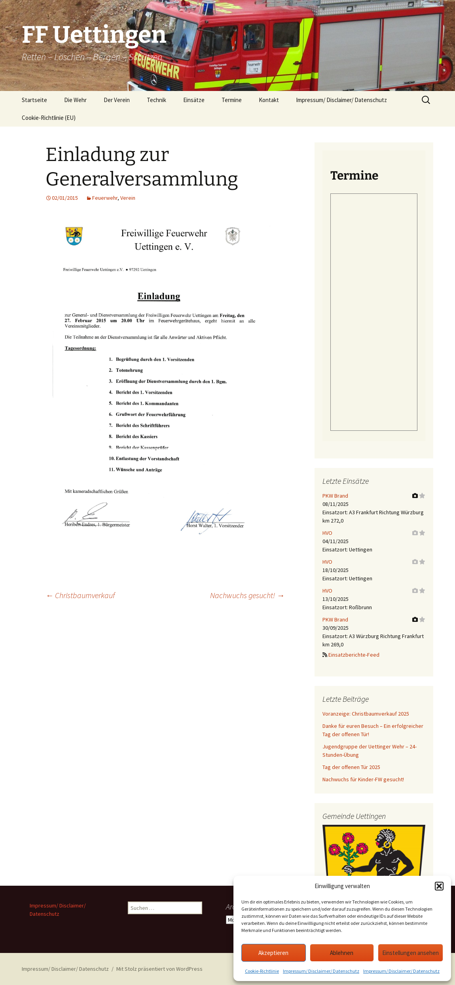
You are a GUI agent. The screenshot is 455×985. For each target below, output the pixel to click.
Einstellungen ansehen (410, 953)
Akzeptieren (273, 953)
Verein (127, 197)
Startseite (34, 100)
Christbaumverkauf (80, 595)
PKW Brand (335, 495)
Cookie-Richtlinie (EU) (49, 117)
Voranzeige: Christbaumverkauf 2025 (365, 713)
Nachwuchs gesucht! (247, 595)
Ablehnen (341, 953)
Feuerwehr (105, 197)
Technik (156, 100)
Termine (232, 100)
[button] (439, 886)
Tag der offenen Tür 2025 (351, 767)
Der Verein (117, 100)
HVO (327, 532)
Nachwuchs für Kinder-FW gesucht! (363, 779)
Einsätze (194, 100)
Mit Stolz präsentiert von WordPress (159, 968)
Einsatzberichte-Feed (353, 654)
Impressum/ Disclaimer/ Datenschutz (321, 971)
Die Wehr (75, 100)
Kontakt (269, 100)
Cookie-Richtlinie (262, 971)
